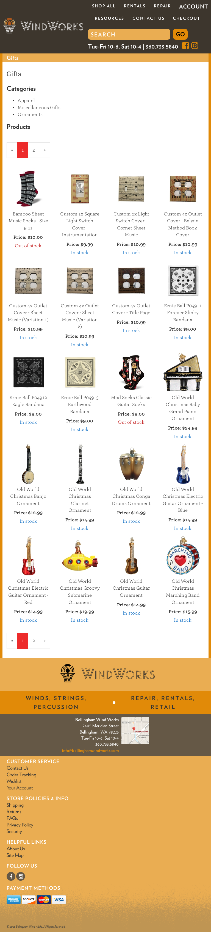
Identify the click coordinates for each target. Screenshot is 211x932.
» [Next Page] (46, 152)
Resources (109, 18)
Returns (14, 811)
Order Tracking (21, 774)
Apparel (26, 100)
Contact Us (148, 18)
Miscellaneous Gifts (39, 107)
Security (14, 831)
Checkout (187, 18)
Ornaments (30, 114)
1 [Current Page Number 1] (25, 152)
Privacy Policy (20, 825)
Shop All (104, 6)
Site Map (15, 855)
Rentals (135, 6)
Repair (162, 6)
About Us (16, 848)
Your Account (20, 788)
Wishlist (14, 781)
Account (193, 6)
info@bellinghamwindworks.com (90, 750)
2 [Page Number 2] (35, 150)
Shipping (15, 805)
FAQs (12, 818)
